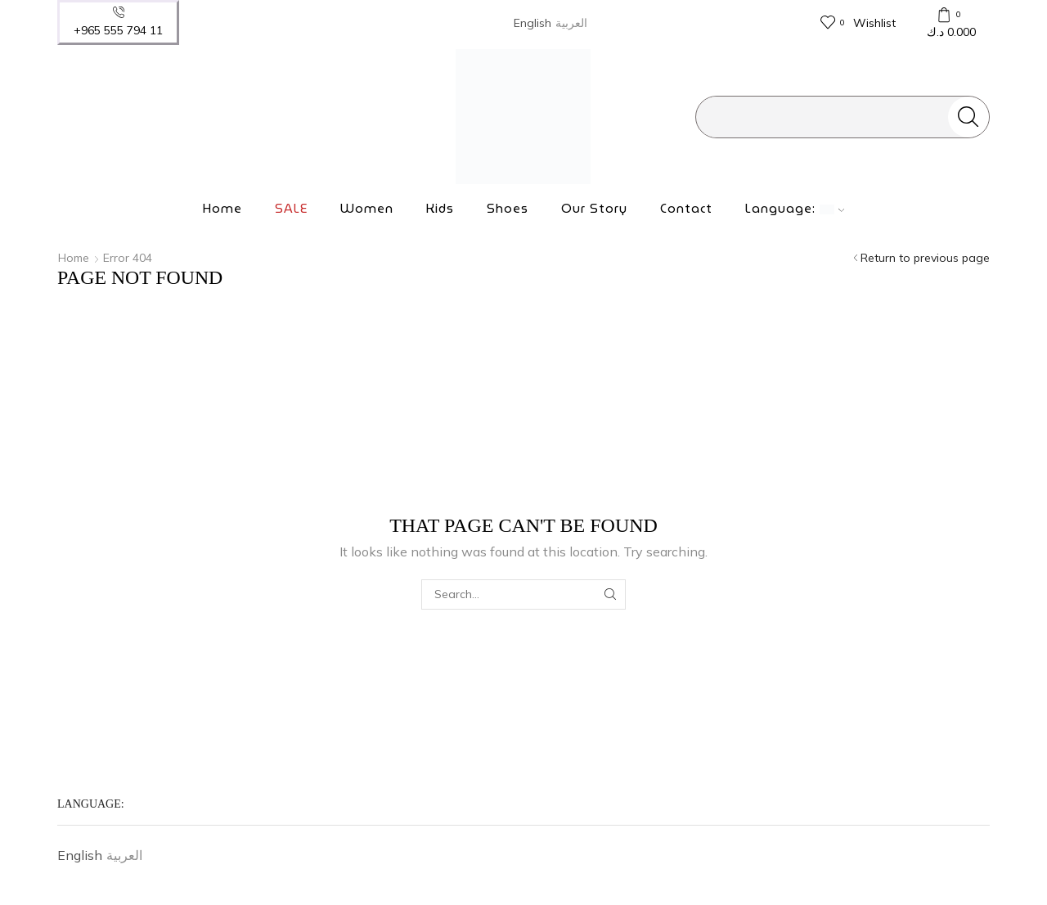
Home (222, 208)
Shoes (507, 208)
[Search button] (968, 117)
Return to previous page (925, 257)
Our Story (594, 208)
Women (366, 208)
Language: (795, 208)
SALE (291, 208)
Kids (440, 208)
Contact (686, 208)
